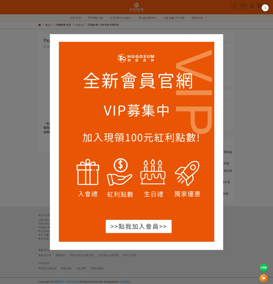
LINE (263, 267)
